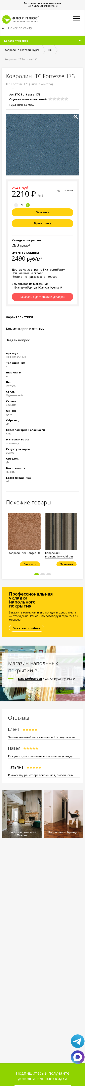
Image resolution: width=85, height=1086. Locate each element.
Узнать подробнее (26, 628)
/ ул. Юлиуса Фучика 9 (46, 678)
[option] (24, 538)
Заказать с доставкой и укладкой (42, 297)
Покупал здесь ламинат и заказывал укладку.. (41, 756)
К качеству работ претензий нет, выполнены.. (41, 775)
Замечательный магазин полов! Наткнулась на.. (42, 737)
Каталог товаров (16, 40)
